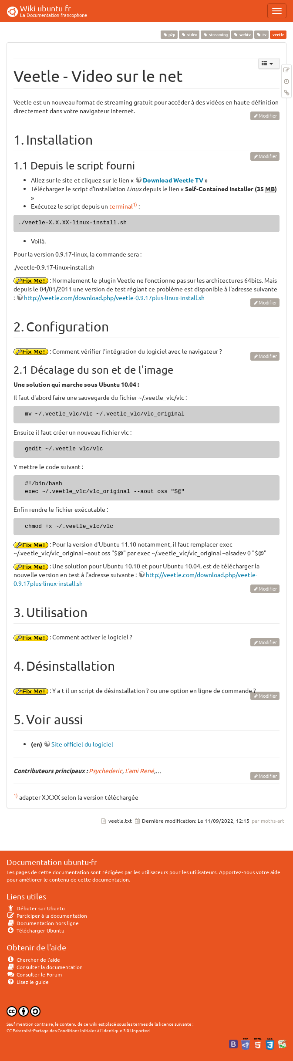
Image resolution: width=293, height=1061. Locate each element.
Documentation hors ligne (43, 922)
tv (261, 34)
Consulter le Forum (34, 974)
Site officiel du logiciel (82, 744)
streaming (215, 34)
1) (135, 204)
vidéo (189, 34)
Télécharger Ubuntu (35, 930)
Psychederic (105, 770)
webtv (241, 34)
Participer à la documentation (47, 915)
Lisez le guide (28, 981)
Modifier (268, 115)
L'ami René (139, 770)
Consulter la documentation (45, 966)
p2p (169, 34)
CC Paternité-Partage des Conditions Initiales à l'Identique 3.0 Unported (78, 1030)
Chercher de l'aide (33, 959)
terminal (121, 206)
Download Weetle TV (173, 180)
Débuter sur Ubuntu (36, 908)
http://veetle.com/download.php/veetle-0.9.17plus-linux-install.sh (114, 297)
